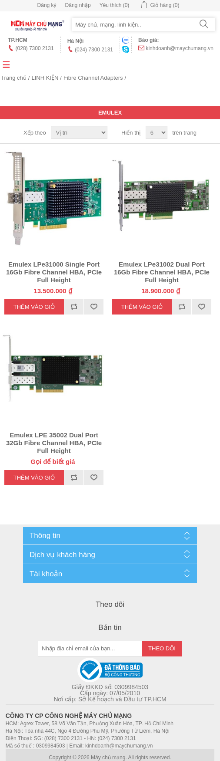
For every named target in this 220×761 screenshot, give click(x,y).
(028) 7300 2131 (35, 48)
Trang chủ (14, 77)
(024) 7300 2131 (94, 50)
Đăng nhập (78, 5)
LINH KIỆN (44, 77)
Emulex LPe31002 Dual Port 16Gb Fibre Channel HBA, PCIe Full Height (162, 272)
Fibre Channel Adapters (93, 77)
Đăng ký (47, 5)
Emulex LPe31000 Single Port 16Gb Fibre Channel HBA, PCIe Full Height (54, 272)
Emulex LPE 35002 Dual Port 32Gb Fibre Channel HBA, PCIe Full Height (54, 442)
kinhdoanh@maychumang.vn (179, 48)
